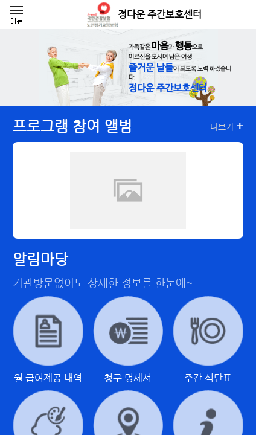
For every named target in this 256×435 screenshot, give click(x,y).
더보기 (226, 126)
